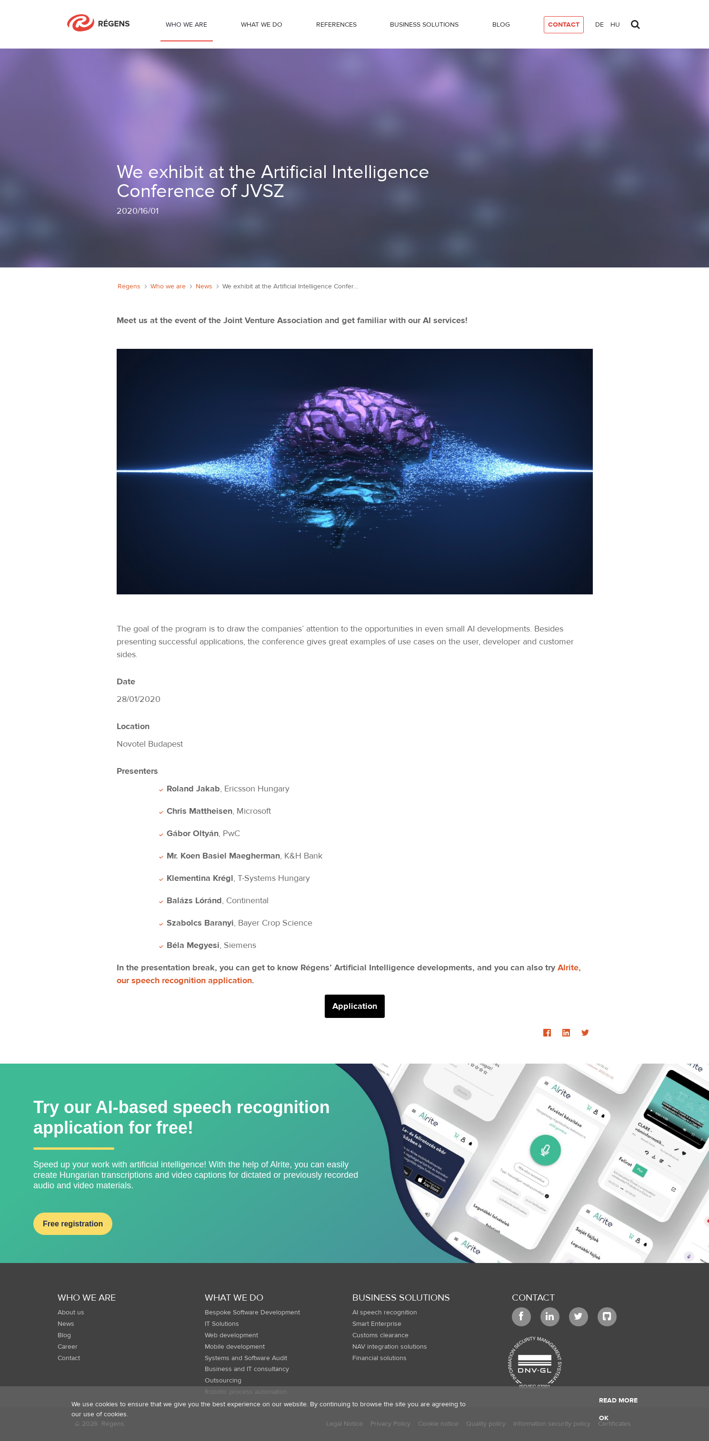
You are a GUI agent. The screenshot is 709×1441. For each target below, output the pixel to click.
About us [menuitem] (71, 1312)
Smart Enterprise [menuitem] (376, 1324)
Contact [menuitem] (69, 1358)
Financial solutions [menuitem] (379, 1358)
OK (604, 1418)
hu (615, 24)
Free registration (73, 1224)
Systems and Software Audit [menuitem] (246, 1358)
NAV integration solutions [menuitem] (389, 1346)
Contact (533, 1297)
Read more (618, 1400)
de (599, 24)
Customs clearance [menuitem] (380, 1335)
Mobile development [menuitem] (235, 1346)
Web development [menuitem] (231, 1335)
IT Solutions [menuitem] (222, 1324)
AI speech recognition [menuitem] (384, 1312)
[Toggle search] (635, 22)
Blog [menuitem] (64, 1335)
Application (354, 1006)
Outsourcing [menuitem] (223, 1380)
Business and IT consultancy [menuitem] (247, 1369)
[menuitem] (187, 26)
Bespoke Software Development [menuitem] (252, 1312)
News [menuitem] (66, 1324)
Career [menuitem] (68, 1346)
